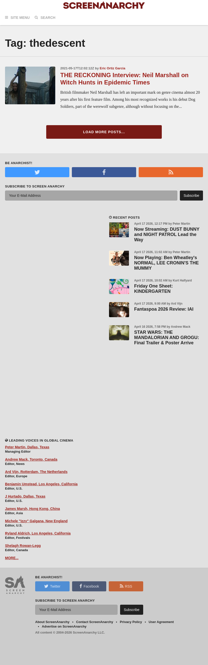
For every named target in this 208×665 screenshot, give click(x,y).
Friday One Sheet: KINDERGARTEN (153, 288)
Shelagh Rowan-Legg (23, 546)
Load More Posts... (104, 132)
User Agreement (161, 622)
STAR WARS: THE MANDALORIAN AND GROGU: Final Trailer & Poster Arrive (166, 337)
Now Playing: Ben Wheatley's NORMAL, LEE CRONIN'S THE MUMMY (166, 263)
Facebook (89, 586)
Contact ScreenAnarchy (94, 622)
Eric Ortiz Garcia (112, 68)
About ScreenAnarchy (52, 622)
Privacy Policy (131, 622)
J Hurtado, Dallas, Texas (25, 496)
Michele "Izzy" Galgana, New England (36, 521)
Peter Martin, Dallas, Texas (27, 447)
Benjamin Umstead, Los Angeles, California (41, 484)
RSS (126, 586)
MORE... (12, 558)
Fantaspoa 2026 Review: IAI (163, 309)
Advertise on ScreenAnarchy (64, 626)
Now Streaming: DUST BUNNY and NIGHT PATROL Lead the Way (166, 234)
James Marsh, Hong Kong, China (32, 509)
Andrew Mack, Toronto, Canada (31, 459)
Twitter (52, 586)
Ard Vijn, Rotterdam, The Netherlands (36, 472)
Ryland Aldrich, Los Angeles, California (38, 533)
